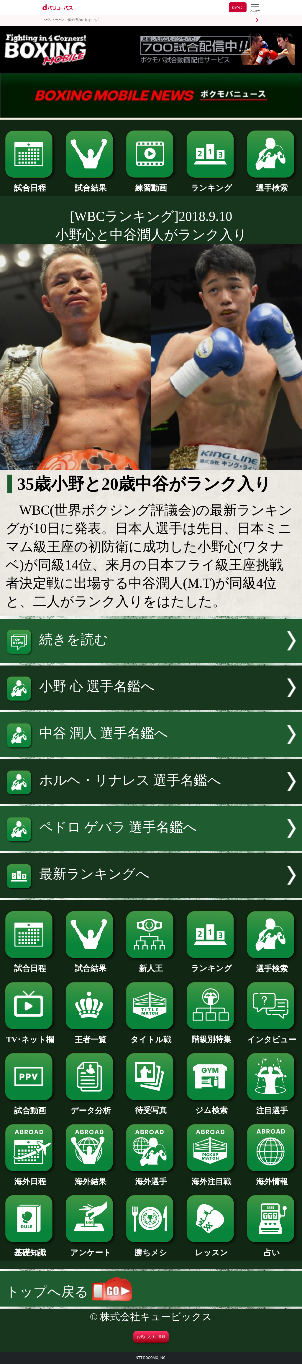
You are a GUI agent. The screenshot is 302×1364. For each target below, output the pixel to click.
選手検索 (271, 184)
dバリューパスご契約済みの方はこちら (72, 20)
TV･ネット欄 (30, 1035)
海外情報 (271, 1177)
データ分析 (90, 1106)
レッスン (211, 1248)
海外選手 (151, 1177)
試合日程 (30, 184)
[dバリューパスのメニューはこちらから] (255, 8)
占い (271, 1248)
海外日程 (30, 1177)
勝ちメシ (151, 1248)
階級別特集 (211, 1035)
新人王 (151, 964)
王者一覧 (90, 1035)
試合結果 (90, 184)
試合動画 (30, 1106)
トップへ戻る (69, 1291)
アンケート (90, 1248)
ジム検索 (211, 1106)
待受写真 (151, 1106)
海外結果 (90, 1177)
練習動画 (151, 184)
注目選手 (271, 1106)
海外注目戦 (211, 1177)
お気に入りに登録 (151, 1337)
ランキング (211, 184)
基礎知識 (30, 1248)
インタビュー (271, 1035)
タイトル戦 (151, 1035)
